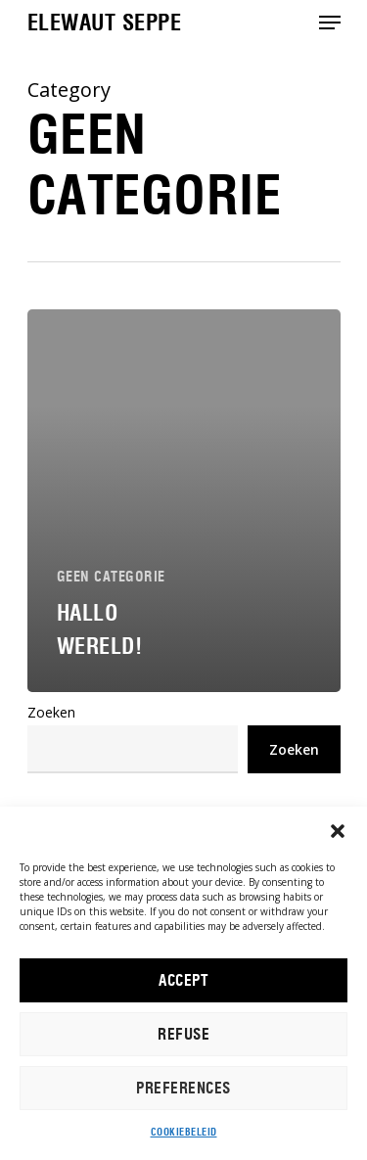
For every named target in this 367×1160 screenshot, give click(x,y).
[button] (337, 831)
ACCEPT (183, 981)
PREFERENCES (183, 1088)
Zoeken (51, 712)
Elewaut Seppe (104, 22)
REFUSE (183, 1034)
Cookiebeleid (184, 1132)
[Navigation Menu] (330, 22)
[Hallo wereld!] (184, 500)
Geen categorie (111, 576)
